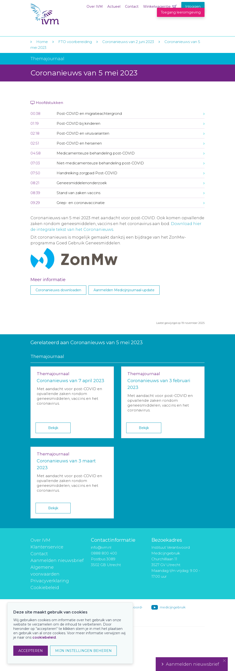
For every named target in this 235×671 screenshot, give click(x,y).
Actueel (113, 6)
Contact (132, 6)
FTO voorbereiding (75, 41)
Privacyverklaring (49, 580)
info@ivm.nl (101, 547)
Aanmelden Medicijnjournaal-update (124, 290)
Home (42, 41)
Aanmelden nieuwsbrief (57, 560)
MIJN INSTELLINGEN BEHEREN (83, 651)
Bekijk (53, 428)
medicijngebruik (172, 607)
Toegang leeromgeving (181, 12)
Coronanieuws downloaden (58, 290)
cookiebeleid (44, 637)
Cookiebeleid (44, 587)
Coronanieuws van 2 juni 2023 (128, 41)
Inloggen (193, 6)
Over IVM (95, 6)
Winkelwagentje (157, 6)
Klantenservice (46, 547)
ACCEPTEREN (30, 651)
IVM (59, 14)
